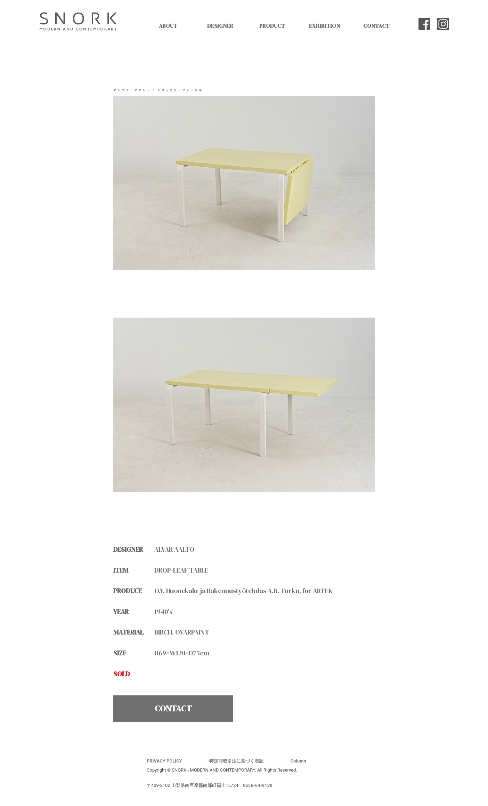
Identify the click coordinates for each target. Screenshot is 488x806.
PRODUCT (272, 26)
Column (298, 761)
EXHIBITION (324, 26)
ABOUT (168, 26)
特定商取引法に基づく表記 (236, 761)
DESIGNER (220, 26)
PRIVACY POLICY (164, 761)
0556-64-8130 (258, 785)
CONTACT (376, 26)
